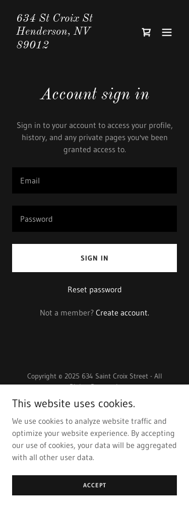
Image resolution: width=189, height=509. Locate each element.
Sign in (95, 258)
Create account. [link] (122, 312)
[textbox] (94, 180)
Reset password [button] (95, 289)
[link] (69, 45)
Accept (94, 485)
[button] (167, 32)
